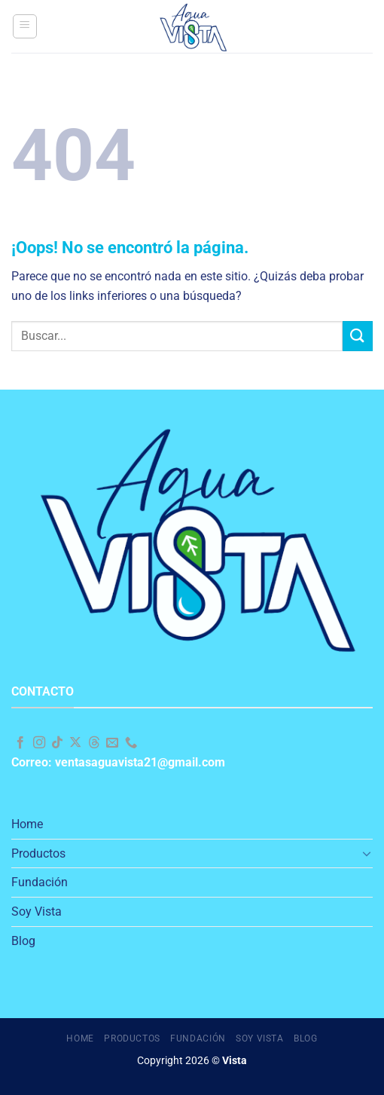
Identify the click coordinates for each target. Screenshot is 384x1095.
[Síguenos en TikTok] (57, 743)
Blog (23, 941)
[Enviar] (358, 335)
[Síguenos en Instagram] (39, 743)
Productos (38, 853)
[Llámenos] (131, 743)
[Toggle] (367, 853)
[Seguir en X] (75, 743)
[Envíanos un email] (112, 743)
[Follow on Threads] (94, 743)
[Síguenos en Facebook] (20, 743)
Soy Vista (36, 911)
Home (27, 824)
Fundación (39, 882)
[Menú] (25, 26)
